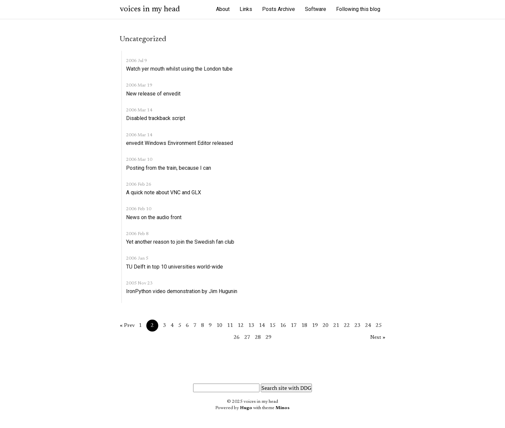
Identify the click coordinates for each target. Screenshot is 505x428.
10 (219, 325)
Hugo (246, 408)
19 (315, 325)
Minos (282, 408)
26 (237, 337)
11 (230, 325)
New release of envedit (153, 94)
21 (336, 325)
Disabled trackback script (155, 118)
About (223, 9)
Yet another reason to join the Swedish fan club (180, 242)
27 (247, 337)
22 (347, 325)
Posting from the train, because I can (168, 168)
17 (294, 325)
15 (272, 325)
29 (268, 337)
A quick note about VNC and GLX (163, 192)
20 (325, 325)
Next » (377, 337)
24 (368, 325)
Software (315, 9)
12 (241, 325)
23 (357, 325)
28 (258, 337)
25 (379, 325)
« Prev (127, 325)
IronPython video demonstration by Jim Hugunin (181, 291)
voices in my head (150, 9)
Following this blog (358, 9)
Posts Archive (278, 9)
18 (304, 325)
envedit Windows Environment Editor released (179, 143)
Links (246, 9)
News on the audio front (153, 217)
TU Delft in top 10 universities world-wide (174, 267)
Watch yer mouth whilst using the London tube (179, 69)
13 (251, 325)
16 (283, 325)
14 (262, 325)
